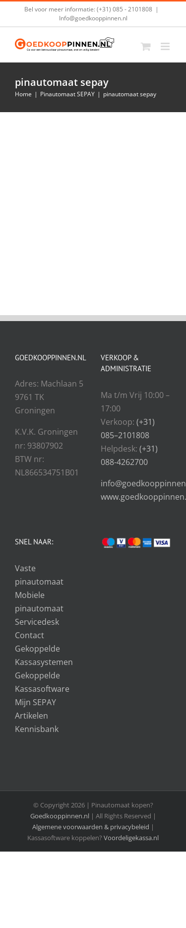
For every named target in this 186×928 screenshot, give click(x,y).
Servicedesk (37, 621)
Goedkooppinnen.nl (59, 815)
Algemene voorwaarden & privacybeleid (91, 826)
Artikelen (31, 715)
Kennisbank (37, 729)
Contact (29, 635)
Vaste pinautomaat (39, 575)
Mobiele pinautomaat (39, 602)
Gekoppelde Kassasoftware (42, 682)
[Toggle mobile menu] (166, 46)
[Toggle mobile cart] (146, 46)
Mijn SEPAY (35, 702)
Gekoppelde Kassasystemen (44, 655)
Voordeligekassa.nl (131, 837)
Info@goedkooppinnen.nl (93, 18)
